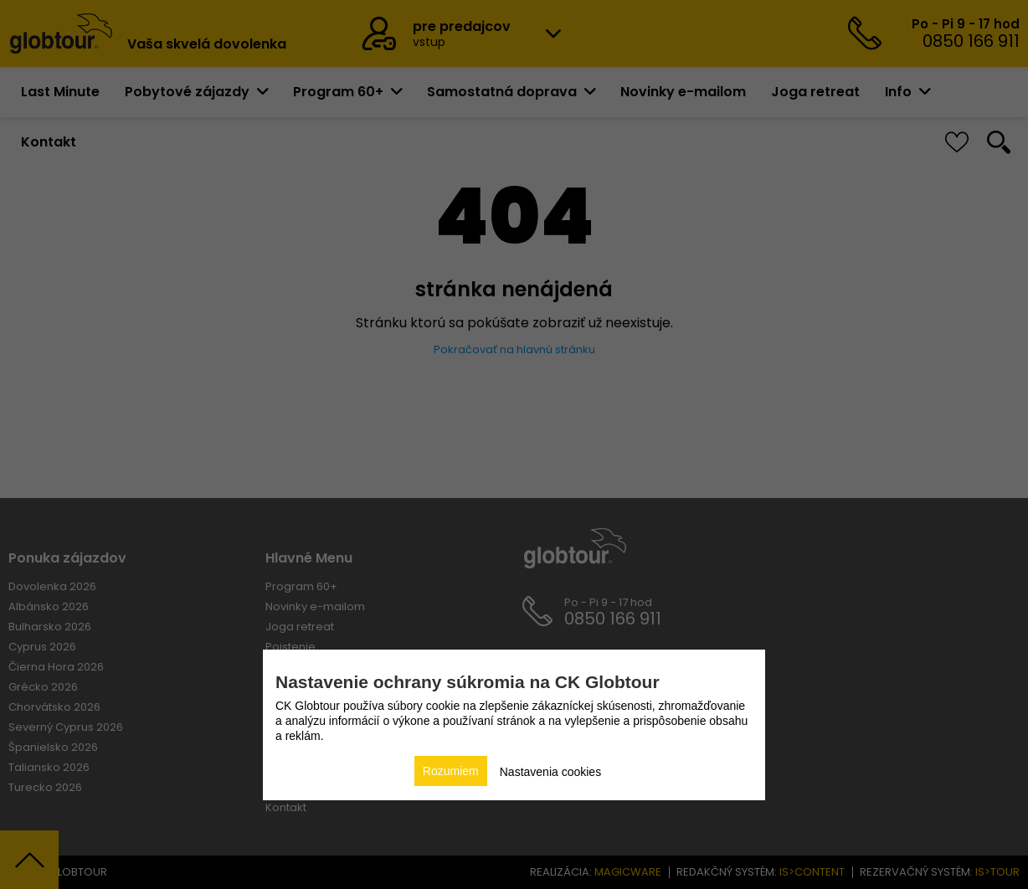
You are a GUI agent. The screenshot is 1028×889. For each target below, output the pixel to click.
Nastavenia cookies (550, 772)
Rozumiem (451, 771)
